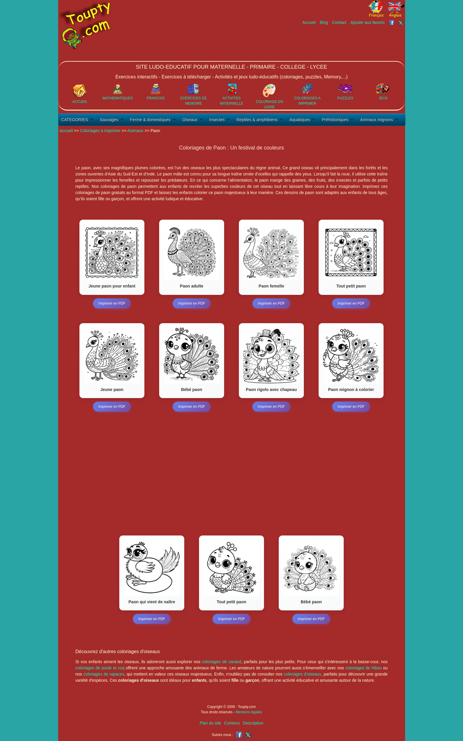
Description (253, 723)
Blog (324, 22)
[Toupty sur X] (401, 22)
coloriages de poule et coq (99, 668)
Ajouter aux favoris (367, 22)
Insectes (217, 119)
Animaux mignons (376, 119)
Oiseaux (190, 119)
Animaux (135, 130)
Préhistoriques (335, 119)
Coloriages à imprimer (100, 130)
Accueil (309, 22)
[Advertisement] (297, 43)
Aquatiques (299, 119)
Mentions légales (249, 712)
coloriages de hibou (363, 668)
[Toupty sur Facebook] (392, 22)
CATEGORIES (74, 119)
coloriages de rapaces (103, 674)
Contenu (232, 723)
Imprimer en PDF (111, 303)
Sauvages (109, 119)
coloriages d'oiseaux (302, 674)
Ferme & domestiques (150, 119)
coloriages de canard (221, 661)
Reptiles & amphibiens (257, 119)
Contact (339, 22)
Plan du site (210, 723)
